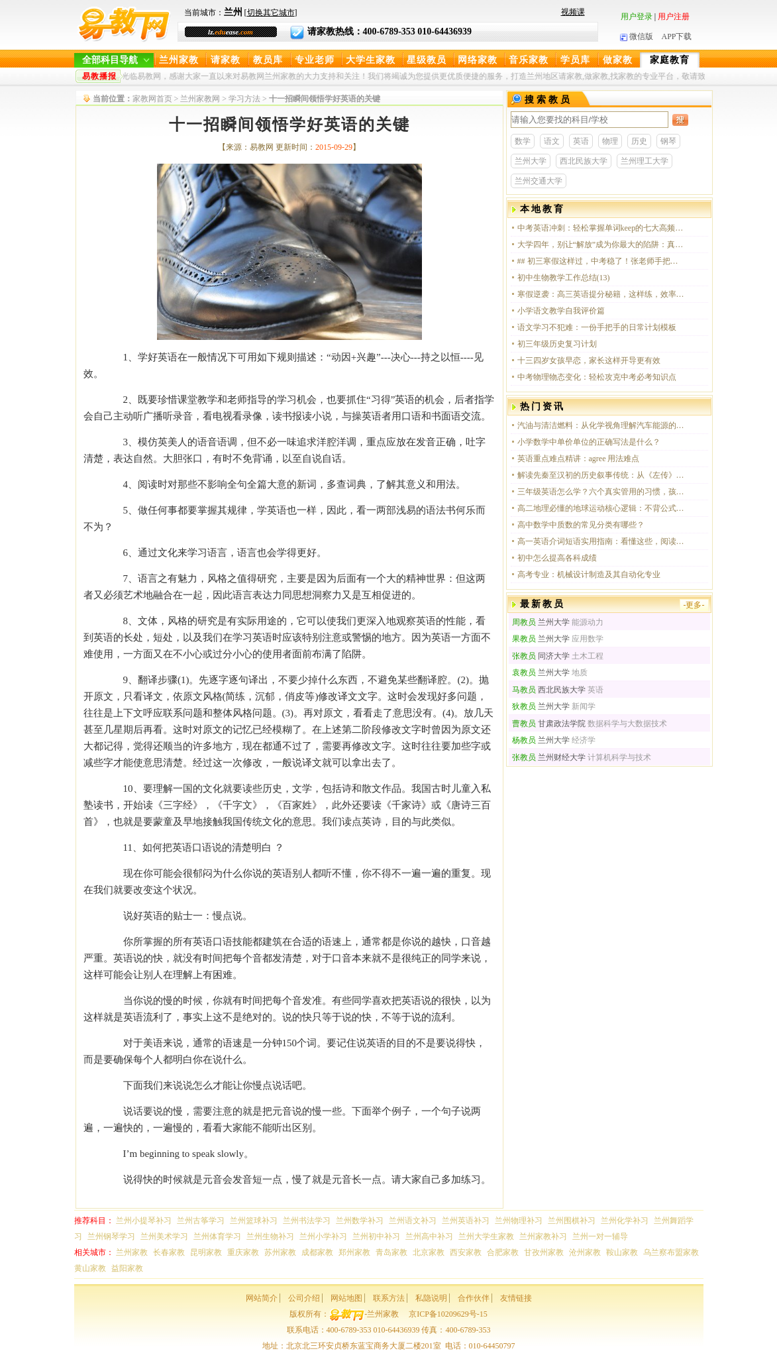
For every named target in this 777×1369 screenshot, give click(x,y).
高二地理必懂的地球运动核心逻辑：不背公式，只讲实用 (601, 508)
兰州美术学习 (164, 1236)
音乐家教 (528, 60)
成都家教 (317, 1252)
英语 (581, 141)
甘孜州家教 (544, 1252)
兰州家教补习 (543, 1236)
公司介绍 (304, 1298)
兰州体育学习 (217, 1236)
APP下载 (676, 36)
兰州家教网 (200, 98)
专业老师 (315, 60)
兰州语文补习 (413, 1220)
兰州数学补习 (360, 1220)
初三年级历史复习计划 (557, 344)
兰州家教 (179, 60)
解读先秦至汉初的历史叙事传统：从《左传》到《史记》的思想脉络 (601, 475)
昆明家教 (206, 1252)
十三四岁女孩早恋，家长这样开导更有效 (588, 360)
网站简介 (262, 1298)
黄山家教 (90, 1268)
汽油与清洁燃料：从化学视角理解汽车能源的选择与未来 (601, 425)
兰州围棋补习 (572, 1220)
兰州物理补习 (519, 1220)
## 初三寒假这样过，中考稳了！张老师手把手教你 (601, 261)
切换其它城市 (271, 12)
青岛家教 (391, 1252)
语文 (552, 141)
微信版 (636, 36)
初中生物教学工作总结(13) (563, 277)
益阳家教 (127, 1268)
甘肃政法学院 (549, 723)
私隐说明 (431, 1298)
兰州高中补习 (429, 1236)
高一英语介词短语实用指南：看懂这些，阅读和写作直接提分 (601, 541)
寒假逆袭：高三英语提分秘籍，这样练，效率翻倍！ (601, 294)
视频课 (573, 12)
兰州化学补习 (624, 1220)
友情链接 (516, 1298)
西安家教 (466, 1252)
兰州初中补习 (376, 1236)
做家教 (618, 60)
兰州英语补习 (466, 1220)
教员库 (268, 60)
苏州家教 (280, 1252)
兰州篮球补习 (254, 1220)
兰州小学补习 (323, 1236)
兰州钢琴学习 (111, 1236)
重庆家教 (243, 1252)
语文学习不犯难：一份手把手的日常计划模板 (596, 327)
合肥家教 (503, 1252)
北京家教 (428, 1252)
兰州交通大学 (538, 181)
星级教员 (426, 60)
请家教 (225, 60)
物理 (610, 141)
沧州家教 (585, 1252)
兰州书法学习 (307, 1220)
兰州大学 (530, 161)
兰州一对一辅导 (600, 1236)
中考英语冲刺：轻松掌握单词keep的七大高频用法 (601, 228)
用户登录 (636, 16)
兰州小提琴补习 (144, 1220)
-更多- (694, 605)
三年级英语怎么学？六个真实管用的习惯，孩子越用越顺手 (601, 491)
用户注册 (674, 16)
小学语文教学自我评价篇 (561, 310)
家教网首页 (152, 98)
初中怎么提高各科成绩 (557, 558)
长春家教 (169, 1252)
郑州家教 (354, 1252)
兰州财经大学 (549, 757)
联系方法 (389, 1298)
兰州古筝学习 (201, 1220)
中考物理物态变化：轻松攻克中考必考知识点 (596, 377)
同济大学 (541, 656)
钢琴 (668, 141)
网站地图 (346, 1298)
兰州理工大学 (644, 161)
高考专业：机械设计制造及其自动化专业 (588, 574)
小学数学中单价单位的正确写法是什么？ (588, 442)
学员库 (575, 60)
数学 (523, 141)
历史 (639, 141)
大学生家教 (370, 60)
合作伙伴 (474, 1298)
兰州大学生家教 (486, 1236)
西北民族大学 (583, 161)
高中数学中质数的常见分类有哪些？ (581, 524)
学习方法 (244, 98)
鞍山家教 (622, 1252)
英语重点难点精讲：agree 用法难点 (578, 458)
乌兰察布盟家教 (671, 1252)
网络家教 (477, 60)
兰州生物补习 (270, 1236)
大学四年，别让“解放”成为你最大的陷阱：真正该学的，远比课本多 (601, 244)
